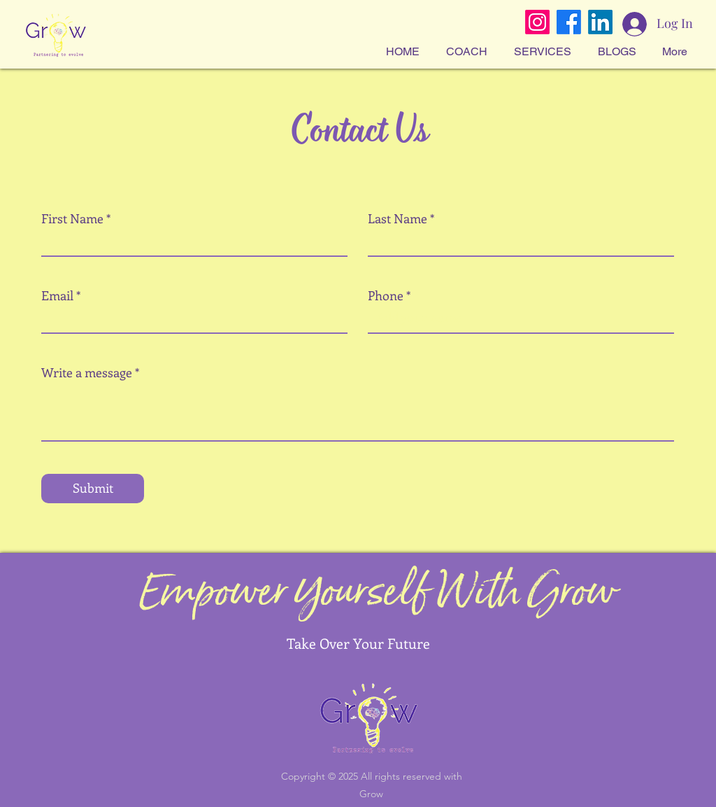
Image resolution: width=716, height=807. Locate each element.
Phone (385, 295)
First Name (72, 218)
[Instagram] (537, 22)
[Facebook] (569, 22)
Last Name (397, 218)
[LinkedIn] (600, 22)
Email (57, 295)
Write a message (86, 372)
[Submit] (92, 488)
